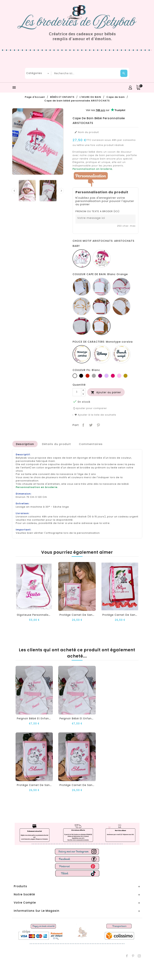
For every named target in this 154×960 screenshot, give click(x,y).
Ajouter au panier (106, 392)
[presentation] (14, 190)
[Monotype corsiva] (82, 354)
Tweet (90, 424)
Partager (83, 424)
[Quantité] (77, 392)
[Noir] (81, 375)
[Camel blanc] (121, 306)
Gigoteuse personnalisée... (35, 614)
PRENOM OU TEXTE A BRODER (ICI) (97, 211)
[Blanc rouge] (101, 306)
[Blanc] (82, 287)
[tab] (25, 444)
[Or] (125, 375)
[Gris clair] (94, 375)
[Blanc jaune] (82, 306)
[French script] (121, 354)
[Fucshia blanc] (82, 326)
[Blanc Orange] (101, 326)
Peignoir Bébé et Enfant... (34, 718)
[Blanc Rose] (101, 287)
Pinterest (98, 424)
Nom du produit (86, 132)
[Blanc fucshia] (121, 287)
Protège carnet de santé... (79, 614)
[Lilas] (106, 375)
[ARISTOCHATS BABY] (82, 258)
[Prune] (100, 375)
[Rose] (119, 375)
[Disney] (101, 354)
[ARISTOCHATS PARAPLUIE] (101, 258)
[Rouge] (87, 375)
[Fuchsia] (113, 375)
